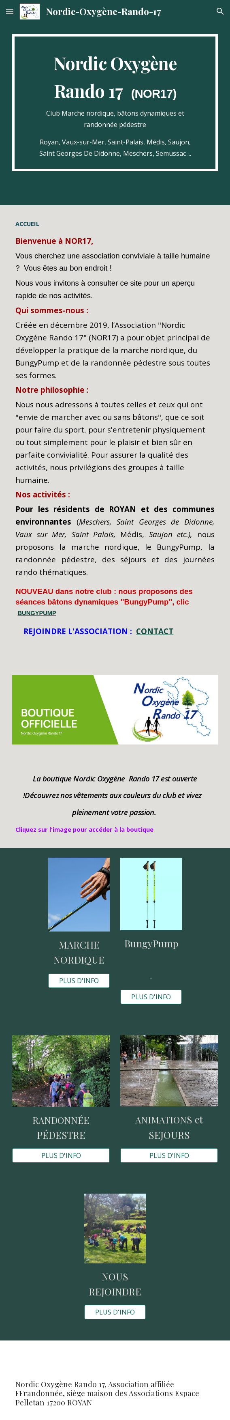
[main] (114, 102)
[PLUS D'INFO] (79, 981)
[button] (9, 11)
